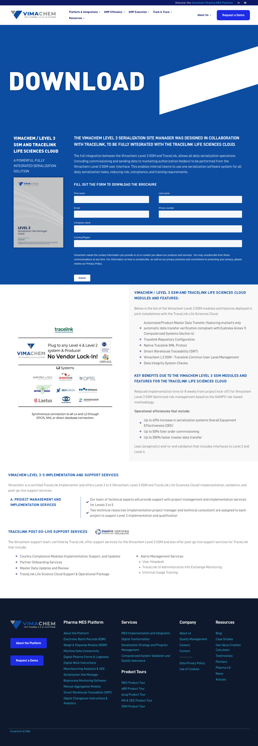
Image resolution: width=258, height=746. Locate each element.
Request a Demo (233, 15)
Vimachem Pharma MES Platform (212, 2)
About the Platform (28, 643)
